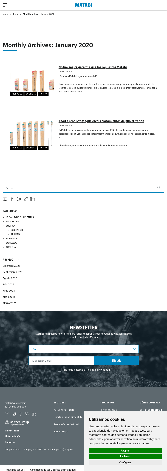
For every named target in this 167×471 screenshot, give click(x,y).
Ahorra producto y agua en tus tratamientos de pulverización (99, 121)
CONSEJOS (11, 242)
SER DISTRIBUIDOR (151, 410)
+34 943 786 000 (16, 407)
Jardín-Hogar (61, 431)
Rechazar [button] (125, 456)
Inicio (6, 14)
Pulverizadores (108, 410)
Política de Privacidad (98, 369)
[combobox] (83, 188)
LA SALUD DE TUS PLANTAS (20, 217)
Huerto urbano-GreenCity (68, 417)
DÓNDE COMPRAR (150, 402)
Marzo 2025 (9, 303)
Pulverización (12, 431)
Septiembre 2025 (12, 272)
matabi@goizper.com (15, 403)
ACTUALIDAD (12, 238)
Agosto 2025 (10, 278)
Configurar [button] (125, 462)
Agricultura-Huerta (64, 410)
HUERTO (43, 94)
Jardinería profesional (66, 424)
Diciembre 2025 (11, 265)
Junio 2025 (9, 290)
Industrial (10, 442)
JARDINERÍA (31, 94)
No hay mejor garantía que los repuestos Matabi (91, 67)
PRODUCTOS (17, 94)
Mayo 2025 (9, 296)
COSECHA (11, 247)
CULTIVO (10, 225)
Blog (15, 14)
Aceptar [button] (125, 450)
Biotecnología (12, 436)
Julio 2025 (8, 284)
